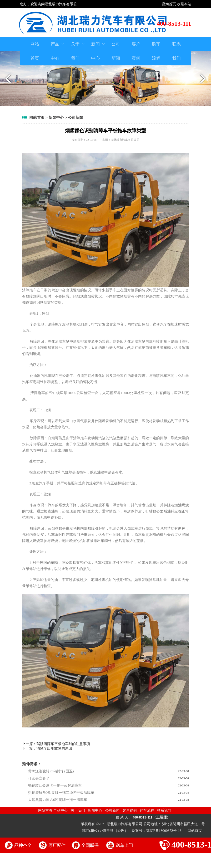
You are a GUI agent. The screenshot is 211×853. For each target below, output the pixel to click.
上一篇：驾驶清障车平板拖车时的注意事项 (56, 744)
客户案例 (136, 51)
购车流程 (156, 51)
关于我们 (78, 49)
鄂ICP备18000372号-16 (164, 831)
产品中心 (58, 49)
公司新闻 (115, 51)
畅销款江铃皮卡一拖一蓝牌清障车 (55, 785)
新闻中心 (98, 49)
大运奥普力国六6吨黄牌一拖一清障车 (57, 800)
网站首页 (34, 51)
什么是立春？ (39, 778)
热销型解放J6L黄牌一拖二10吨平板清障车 (61, 793)
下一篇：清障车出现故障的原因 (47, 748)
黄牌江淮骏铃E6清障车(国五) (51, 771)
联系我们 (176, 51)
